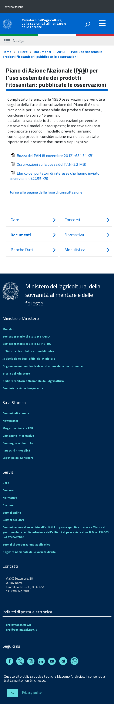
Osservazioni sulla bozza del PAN (48, 164)
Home (7, 51)
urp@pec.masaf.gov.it (21, 629)
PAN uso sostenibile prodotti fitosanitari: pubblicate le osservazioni (53, 54)
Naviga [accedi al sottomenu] (14, 40)
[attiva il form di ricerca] (87, 24)
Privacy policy (32, 692)
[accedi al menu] (102, 23)
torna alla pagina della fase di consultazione (46, 192)
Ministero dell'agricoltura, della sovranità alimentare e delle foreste (43, 23)
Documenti (42, 51)
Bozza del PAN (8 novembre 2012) (52, 155)
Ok (12, 693)
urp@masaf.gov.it (18, 624)
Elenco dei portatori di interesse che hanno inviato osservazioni (54, 176)
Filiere (23, 51)
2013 (61, 51)
